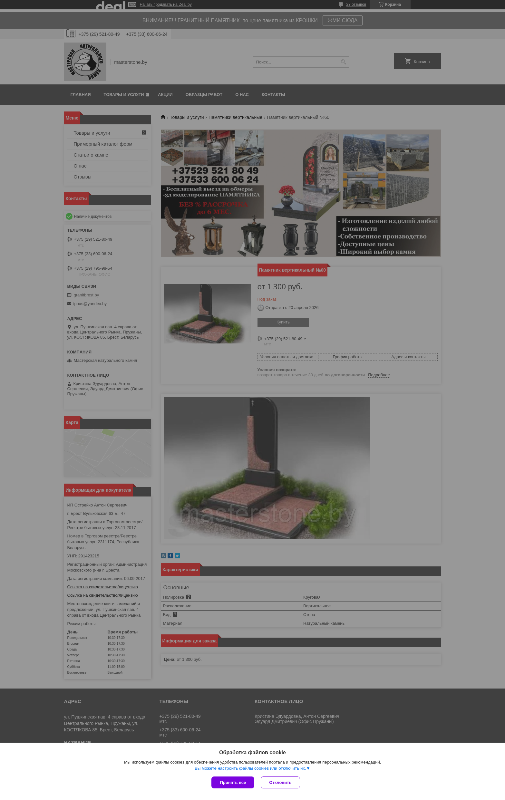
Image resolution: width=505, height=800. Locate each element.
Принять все (233, 782)
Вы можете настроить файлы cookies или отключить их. (250, 768)
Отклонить (280, 782)
